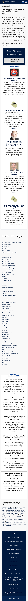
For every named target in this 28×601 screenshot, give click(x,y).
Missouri (15, 515)
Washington (14, 524)
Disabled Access (6, 280)
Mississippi (8, 5)
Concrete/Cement (7, 259)
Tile (3, 349)
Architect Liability (6, 244)
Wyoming (8, 525)
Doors (3, 283)
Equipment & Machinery (8, 287)
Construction (5, 261)
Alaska (8, 507)
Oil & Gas (4, 323)
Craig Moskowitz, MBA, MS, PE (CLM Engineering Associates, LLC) (14, 207)
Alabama (13, 507)
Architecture (5, 246)
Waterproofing (6, 360)
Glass (3, 298)
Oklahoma (21, 519)
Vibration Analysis (7, 356)
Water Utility (5, 358)
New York (12, 519)
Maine (22, 513)
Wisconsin (20, 524)
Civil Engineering (6, 257)
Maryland (17, 513)
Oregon (3, 521)
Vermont (8, 524)
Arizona (23, 507)
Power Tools (5, 336)
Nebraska (4, 518)
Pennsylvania (9, 521)
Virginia (3, 524)
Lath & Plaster (6, 308)
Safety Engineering (7, 343)
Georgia (18, 510)
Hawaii (22, 510)
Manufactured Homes (8, 313)
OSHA (3, 326)
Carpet (3, 255)
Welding (4, 362)
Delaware (9, 510)
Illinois (9, 511)
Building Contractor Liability (9, 253)
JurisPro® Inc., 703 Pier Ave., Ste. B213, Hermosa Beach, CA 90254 (14, 579)
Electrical (4, 285)
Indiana (14, 511)
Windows (4, 364)
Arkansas (18, 507)
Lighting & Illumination (8, 310)
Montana (4, 516)
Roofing (4, 341)
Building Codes (6, 250)
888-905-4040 (14, 589)
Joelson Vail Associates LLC (14, 110)
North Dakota (18, 516)
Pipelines (4, 330)
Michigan (4, 515)
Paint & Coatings (6, 328)
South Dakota (9, 522)
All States (4, 507)
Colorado (9, 508)
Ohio (16, 519)
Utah (24, 522)
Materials (4, 317)
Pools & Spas (5, 334)
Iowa (3, 511)
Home (3, 5)
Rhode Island (16, 521)
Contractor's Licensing (8, 274)
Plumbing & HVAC (7, 332)
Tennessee (16, 522)
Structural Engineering (8, 347)
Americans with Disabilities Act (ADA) (12, 242)
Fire (3, 289)
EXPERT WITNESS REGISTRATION (14, 60)
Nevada (8, 519)
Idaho (6, 511)
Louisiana (4, 513)
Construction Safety (7, 270)
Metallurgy (5, 321)
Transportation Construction (10, 353)
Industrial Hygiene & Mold (9, 302)
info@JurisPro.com (13, 584)
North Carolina (10, 516)
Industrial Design (6, 300)
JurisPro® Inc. (19, 593)
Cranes (4, 276)
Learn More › (14, 96)
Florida (14, 510)
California (4, 508)
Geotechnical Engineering (9, 295)
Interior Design (6, 304)
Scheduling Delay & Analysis (9, 345)
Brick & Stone (5, 248)
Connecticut (15, 508)
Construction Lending (8, 268)
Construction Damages (8, 263)
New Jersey (18, 518)
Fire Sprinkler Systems (8, 291)
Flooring (4, 293)
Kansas (18, 511)
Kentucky (22, 511)
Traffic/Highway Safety (8, 351)
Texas (21, 522)
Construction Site (6, 272)
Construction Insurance (8, 265)
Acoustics (4, 240)
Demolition (5, 278)
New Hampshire (11, 518)
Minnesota (9, 515)
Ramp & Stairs (6, 338)
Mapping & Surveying (8, 315)
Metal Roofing (5, 319)
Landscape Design (7, 306)
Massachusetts (10, 513)
